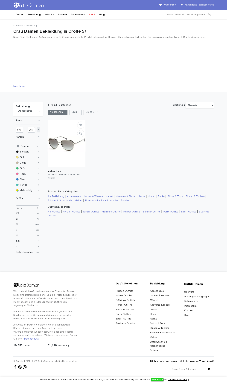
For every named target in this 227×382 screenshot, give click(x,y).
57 (20, 208)
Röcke (161, 197)
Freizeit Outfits (71, 212)
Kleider (78, 201)
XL (17, 236)
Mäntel (109, 197)
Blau (22, 179)
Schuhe (62, 15)
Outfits (19, 15)
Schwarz (24, 152)
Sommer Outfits (152, 212)
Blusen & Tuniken (195, 197)
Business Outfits (125, 323)
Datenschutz (31, 339)
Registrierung (206, 5)
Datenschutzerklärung (178, 380)
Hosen (151, 197)
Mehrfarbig (26, 190)
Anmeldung (191, 5)
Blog (102, 15)
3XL (18, 247)
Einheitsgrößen (24, 252)
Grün (22, 168)
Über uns (189, 292)
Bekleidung (34, 15)
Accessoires (78, 15)
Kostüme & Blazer (126, 197)
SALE (92, 15)
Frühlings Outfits (111, 212)
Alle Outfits (54, 212)
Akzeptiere (157, 380)
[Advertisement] (113, 61)
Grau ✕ (76, 112)
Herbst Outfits (131, 212)
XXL (18, 241)
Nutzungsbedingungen (197, 297)
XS (17, 213)
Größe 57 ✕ (92, 112)
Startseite (18, 26)
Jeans (142, 197)
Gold (22, 157)
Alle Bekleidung (56, 197)
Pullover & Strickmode (60, 201)
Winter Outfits (91, 212)
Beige (23, 163)
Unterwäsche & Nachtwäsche (101, 201)
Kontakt (188, 311)
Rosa (23, 174)
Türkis (23, 185)
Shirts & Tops (175, 197)
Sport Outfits (188, 212)
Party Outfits (170, 212)
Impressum (190, 306)
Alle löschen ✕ (58, 112)
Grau (25, 146)
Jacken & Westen (93, 197)
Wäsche (49, 15)
